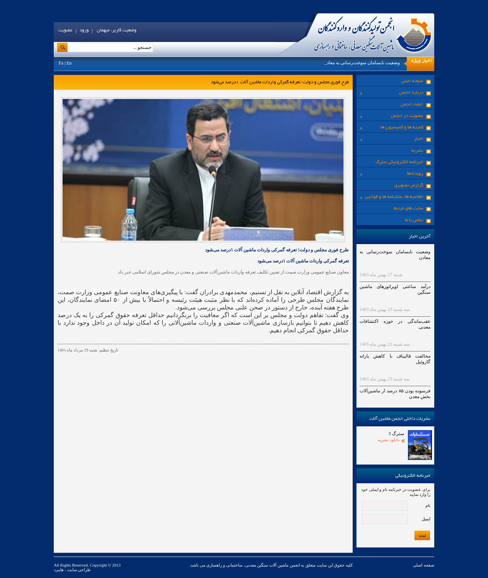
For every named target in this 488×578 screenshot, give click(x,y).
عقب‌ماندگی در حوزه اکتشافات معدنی (395, 324)
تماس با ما (414, 220)
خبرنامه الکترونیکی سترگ (399, 162)
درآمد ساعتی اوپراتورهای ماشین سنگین (395, 289)
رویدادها (391, 173)
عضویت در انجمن (391, 115)
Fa (61, 63)
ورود (84, 30)
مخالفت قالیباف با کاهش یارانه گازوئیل (395, 358)
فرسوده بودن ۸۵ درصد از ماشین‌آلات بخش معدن (395, 393)
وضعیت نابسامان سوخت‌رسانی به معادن (395, 254)
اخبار (391, 138)
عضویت (65, 30)
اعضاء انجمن (412, 104)
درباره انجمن (391, 92)
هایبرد (59, 569)
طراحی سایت (78, 569)
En (68, 63)
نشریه (417, 150)
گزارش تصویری (408, 185)
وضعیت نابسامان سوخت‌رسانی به (367, 62)
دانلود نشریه (389, 439)
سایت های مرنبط (408, 208)
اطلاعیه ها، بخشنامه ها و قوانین (391, 196)
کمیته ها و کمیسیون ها (391, 127)
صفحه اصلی (412, 81)
